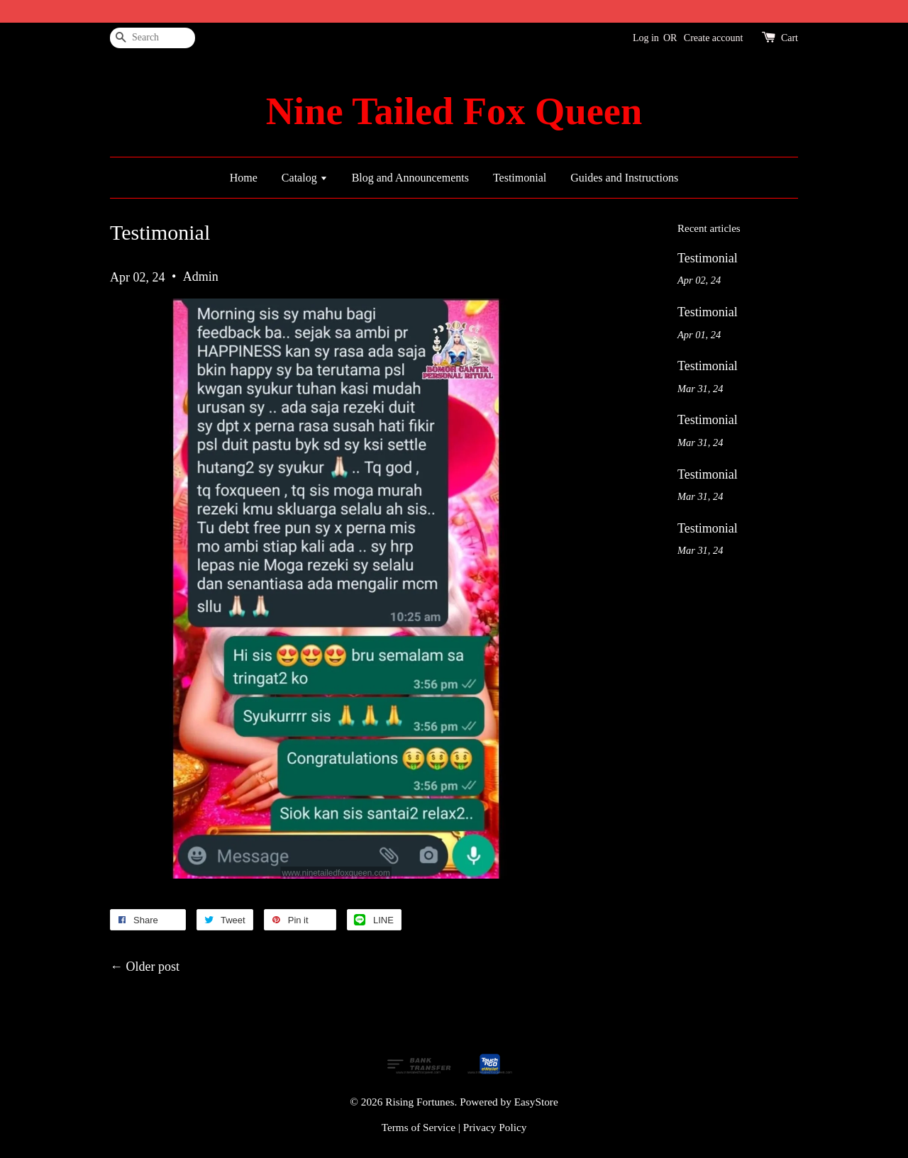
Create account (713, 38)
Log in (646, 38)
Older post (153, 966)
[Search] (152, 38)
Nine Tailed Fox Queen (454, 111)
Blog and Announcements (410, 178)
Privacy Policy (495, 1127)
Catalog (305, 178)
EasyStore (536, 1102)
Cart (789, 38)
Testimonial (519, 178)
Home (244, 178)
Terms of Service (418, 1127)
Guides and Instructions (624, 178)
